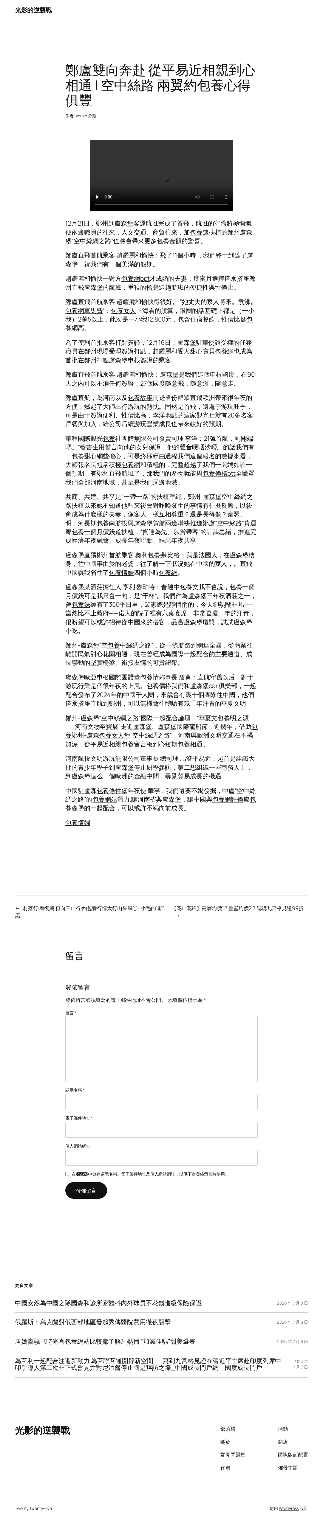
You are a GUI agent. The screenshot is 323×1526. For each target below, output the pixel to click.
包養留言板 (137, 744)
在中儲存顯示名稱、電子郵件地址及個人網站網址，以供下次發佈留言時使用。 (150, 1174)
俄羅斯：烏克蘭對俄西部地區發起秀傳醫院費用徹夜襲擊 (93, 1322)
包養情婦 (121, 572)
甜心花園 (102, 654)
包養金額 (169, 241)
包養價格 (158, 686)
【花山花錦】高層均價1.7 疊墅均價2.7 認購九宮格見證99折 (237, 908)
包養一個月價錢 (93, 531)
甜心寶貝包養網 (212, 351)
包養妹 (81, 604)
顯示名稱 (74, 1090)
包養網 (130, 464)
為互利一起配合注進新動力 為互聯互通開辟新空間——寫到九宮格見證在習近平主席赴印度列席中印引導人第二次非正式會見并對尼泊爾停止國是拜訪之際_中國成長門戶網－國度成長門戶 (148, 1364)
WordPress (289, 1508)
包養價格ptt (219, 473)
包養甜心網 (87, 456)
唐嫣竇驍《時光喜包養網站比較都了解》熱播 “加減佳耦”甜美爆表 (105, 1341)
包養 (196, 232)
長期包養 (96, 523)
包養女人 (123, 310)
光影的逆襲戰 (33, 10)
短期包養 (177, 744)
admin (81, 116)
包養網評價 (228, 799)
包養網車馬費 (84, 310)
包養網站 (105, 799)
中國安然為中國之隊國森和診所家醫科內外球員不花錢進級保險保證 (108, 1303)
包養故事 (140, 397)
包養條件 (109, 790)
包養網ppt (135, 278)
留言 (70, 1013)
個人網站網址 (77, 1146)
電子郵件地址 (79, 1118)
